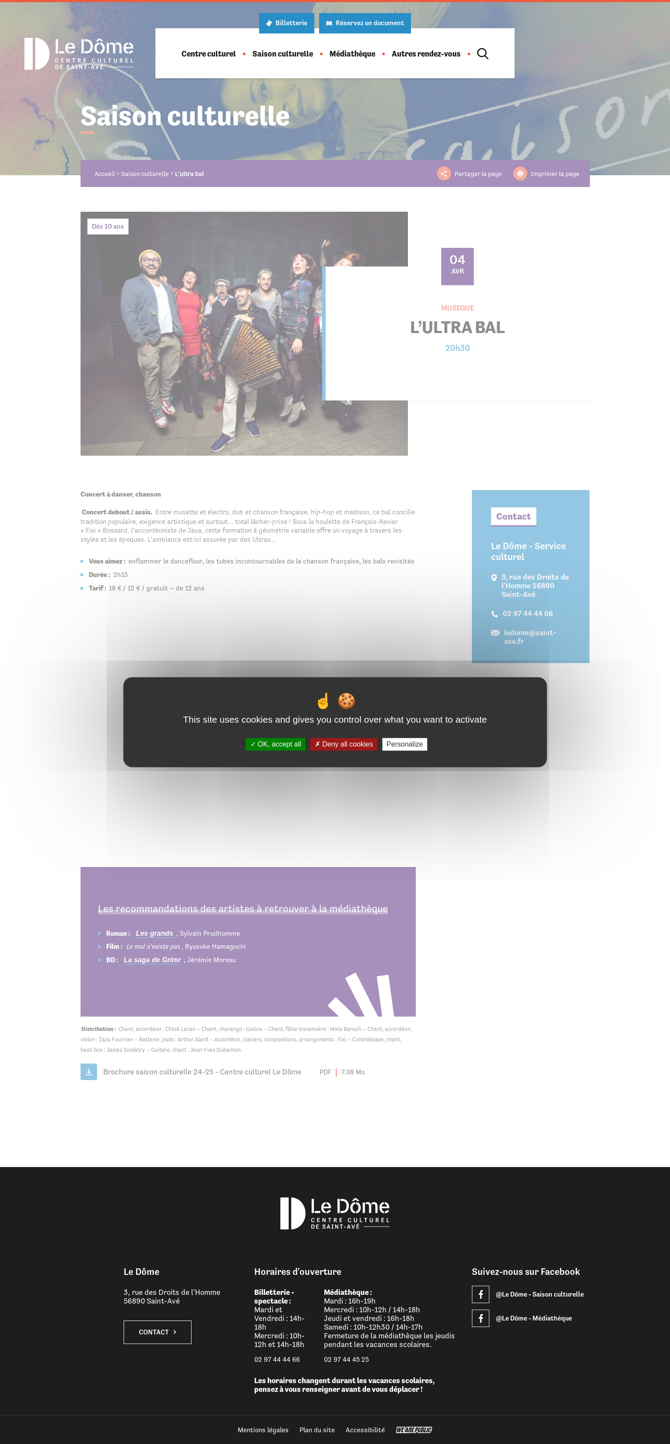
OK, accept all (275, 744)
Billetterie (286, 23)
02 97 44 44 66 (277, 1359)
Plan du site (317, 1430)
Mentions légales (263, 1430)
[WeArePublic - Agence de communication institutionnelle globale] (414, 1430)
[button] (209, 53)
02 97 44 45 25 (346, 1359)
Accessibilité (365, 1430)
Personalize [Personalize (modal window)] (405, 744)
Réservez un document (365, 23)
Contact (157, 1332)
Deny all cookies (344, 744)
